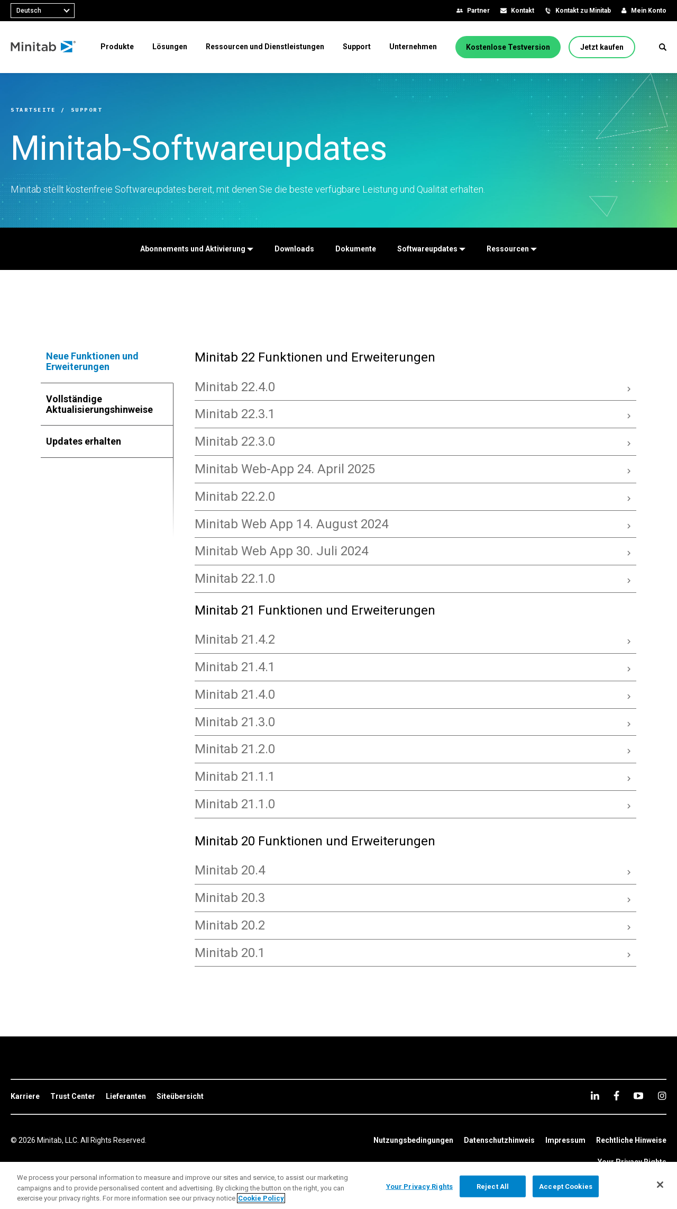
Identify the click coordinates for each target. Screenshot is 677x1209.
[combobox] (43, 10)
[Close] (660, 1184)
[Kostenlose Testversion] (508, 47)
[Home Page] (44, 47)
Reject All (493, 1186)
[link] (25, 1096)
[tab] (107, 361)
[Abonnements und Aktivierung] (196, 249)
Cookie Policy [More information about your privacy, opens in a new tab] (261, 1198)
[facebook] (616, 1095)
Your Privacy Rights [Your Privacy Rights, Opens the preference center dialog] (419, 1186)
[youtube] (638, 1095)
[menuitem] (117, 46)
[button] (662, 47)
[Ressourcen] (512, 249)
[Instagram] (661, 1095)
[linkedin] (595, 1095)
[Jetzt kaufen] (602, 47)
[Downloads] (294, 249)
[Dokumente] (355, 249)
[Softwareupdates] (431, 249)
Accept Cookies (565, 1186)
